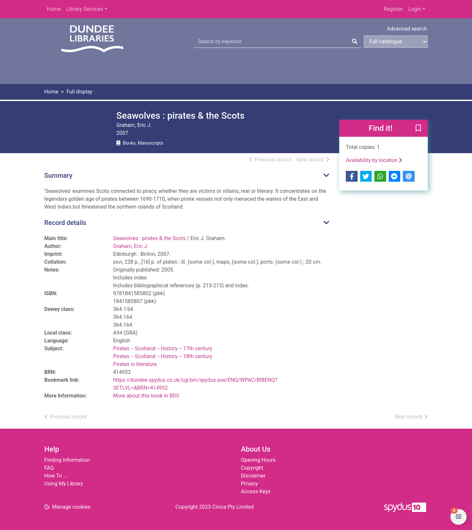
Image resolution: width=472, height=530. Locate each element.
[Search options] (396, 41)
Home (54, 9)
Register (393, 9)
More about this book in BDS (146, 396)
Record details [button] (65, 223)
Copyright (252, 468)
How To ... (56, 476)
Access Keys (255, 491)
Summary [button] (58, 175)
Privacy (249, 483)
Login (414, 9)
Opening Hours (258, 460)
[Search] (354, 41)
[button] (418, 128)
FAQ (49, 468)
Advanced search (407, 29)
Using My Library (63, 483)
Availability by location (374, 160)
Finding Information (67, 460)
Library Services (84, 9)
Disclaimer (253, 476)
